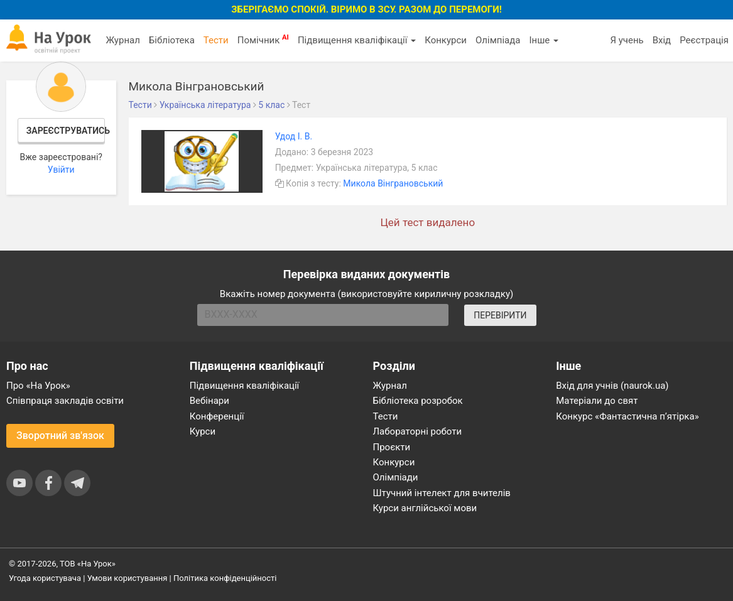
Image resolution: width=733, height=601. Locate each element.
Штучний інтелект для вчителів (442, 493)
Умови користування (127, 578)
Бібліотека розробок (418, 400)
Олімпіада (497, 40)
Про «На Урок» (38, 385)
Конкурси (446, 40)
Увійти (61, 170)
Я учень (626, 40)
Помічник (263, 39)
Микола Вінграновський (393, 183)
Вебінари (209, 400)
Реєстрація (704, 40)
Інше (543, 40)
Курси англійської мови (425, 508)
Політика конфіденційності (224, 578)
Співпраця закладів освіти (65, 400)
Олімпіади (395, 477)
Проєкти (392, 447)
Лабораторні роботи (417, 431)
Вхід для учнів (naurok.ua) (612, 385)
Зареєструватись (65, 131)
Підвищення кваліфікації (357, 40)
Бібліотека (172, 40)
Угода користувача (45, 578)
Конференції (217, 416)
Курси (202, 431)
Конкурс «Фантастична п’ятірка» (627, 416)
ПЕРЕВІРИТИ (500, 315)
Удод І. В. (294, 136)
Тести (216, 40)
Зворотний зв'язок (60, 435)
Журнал (122, 40)
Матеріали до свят (597, 400)
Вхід (662, 40)
